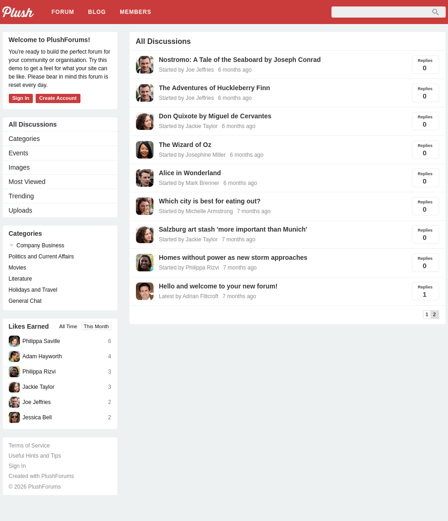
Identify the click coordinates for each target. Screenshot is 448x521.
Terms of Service (29, 445)
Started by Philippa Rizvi (189, 267)
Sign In (21, 98)
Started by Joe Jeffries (186, 70)
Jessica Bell (37, 417)
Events (19, 153)
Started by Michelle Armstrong (196, 211)
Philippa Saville (41, 341)
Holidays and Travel (33, 290)
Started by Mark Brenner (189, 183)
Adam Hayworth (42, 356)
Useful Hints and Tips (35, 456)
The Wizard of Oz (185, 144)
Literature (20, 279)
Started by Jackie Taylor (188, 126)
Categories (24, 138)
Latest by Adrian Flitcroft (189, 296)
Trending (21, 196)
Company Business (40, 245)
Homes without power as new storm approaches (233, 257)
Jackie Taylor (39, 387)
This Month (96, 326)
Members (135, 12)
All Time (68, 326)
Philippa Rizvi (39, 371)
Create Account (58, 98)
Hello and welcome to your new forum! (218, 286)
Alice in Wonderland (190, 173)
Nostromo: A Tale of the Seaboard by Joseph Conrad (240, 59)
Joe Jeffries (37, 402)
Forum (63, 12)
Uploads (20, 210)
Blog (97, 12)
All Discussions (33, 124)
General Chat (25, 301)
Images (19, 167)
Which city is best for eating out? (210, 201)
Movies (17, 267)
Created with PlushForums (41, 476)
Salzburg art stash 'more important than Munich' (233, 229)
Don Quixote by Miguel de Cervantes (215, 116)
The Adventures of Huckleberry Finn (214, 88)
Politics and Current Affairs (41, 256)
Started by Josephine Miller (192, 155)
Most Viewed (27, 181)
